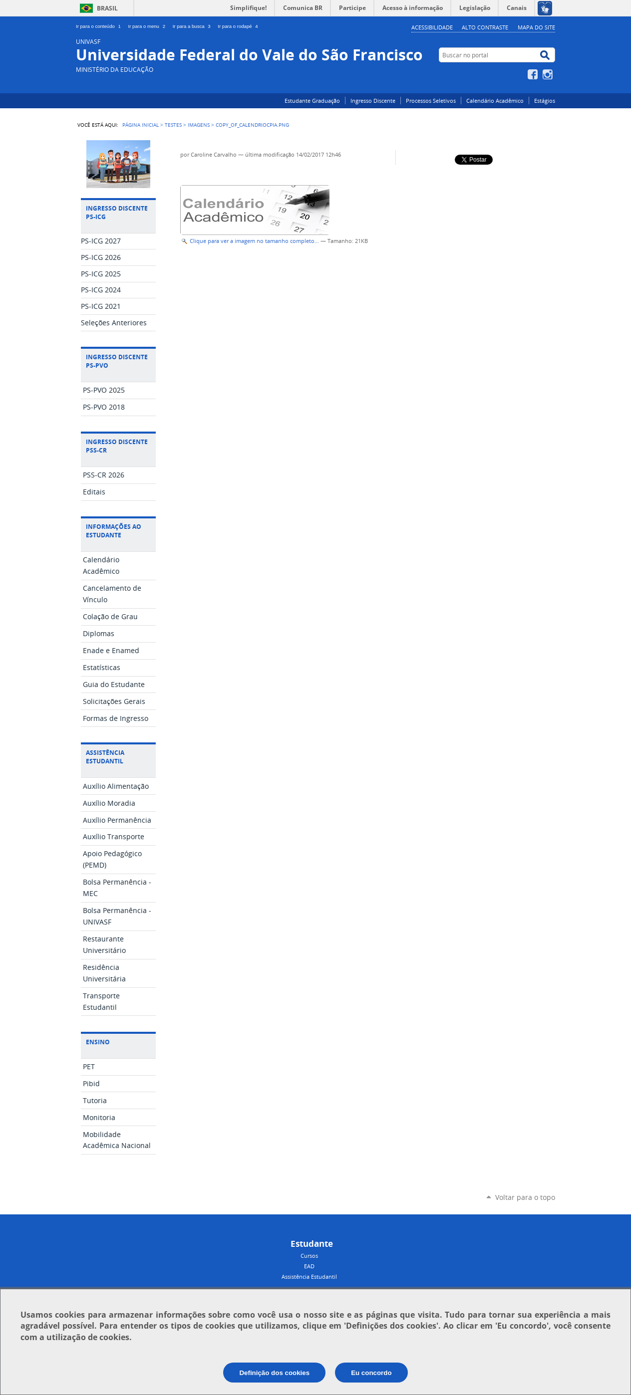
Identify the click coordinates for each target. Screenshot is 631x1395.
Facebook (534, 74)
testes (173, 124)
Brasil (107, 8)
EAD (309, 1266)
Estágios (544, 100)
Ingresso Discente (372, 100)
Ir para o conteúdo (100, 26)
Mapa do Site (536, 27)
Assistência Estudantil (309, 1276)
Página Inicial (140, 124)
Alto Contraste (485, 27)
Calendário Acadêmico (495, 100)
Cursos (309, 1255)
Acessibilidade (432, 27)
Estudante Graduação (312, 100)
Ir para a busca (193, 26)
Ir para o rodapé (239, 26)
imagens (199, 124)
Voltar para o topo (525, 1197)
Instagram (549, 74)
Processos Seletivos (431, 100)
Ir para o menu (148, 26)
